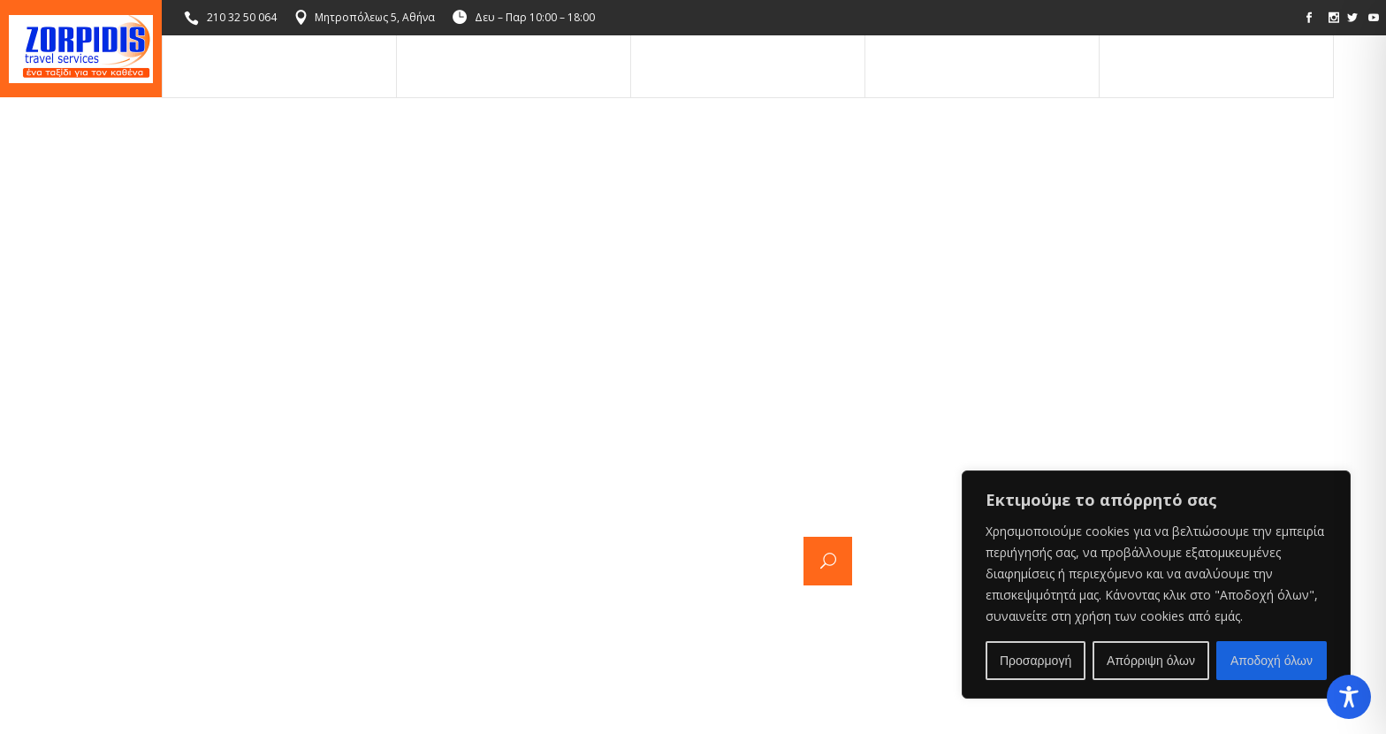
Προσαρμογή (1035, 661)
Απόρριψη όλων (1151, 661)
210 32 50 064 (242, 17)
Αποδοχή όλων (1271, 661)
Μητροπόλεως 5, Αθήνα (375, 17)
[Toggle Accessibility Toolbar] (1349, 697)
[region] (1156, 584)
